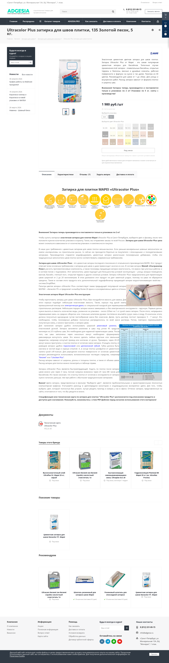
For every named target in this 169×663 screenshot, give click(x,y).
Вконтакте (102, 641)
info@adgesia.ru (146, 633)
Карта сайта (43, 636)
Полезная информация (48, 629)
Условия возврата (76, 633)
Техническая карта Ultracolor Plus (52, 424)
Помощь (73, 622)
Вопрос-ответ (44, 633)
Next (160, 443)
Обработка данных (77, 636)
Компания (12, 622)
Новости (10, 629)
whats (113, 641)
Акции (40, 626)
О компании (12, 626)
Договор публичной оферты (81, 639)
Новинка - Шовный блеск (19, 110)
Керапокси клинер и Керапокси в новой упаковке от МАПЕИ (17, 97)
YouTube (119, 641)
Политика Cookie (17, 656)
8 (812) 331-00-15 (133, 9)
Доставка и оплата (77, 629)
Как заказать (74, 626)
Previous (156, 443)
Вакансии (11, 633)
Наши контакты (144, 622)
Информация (44, 622)
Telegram (107, 641)
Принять (154, 654)
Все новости (27, 74)
